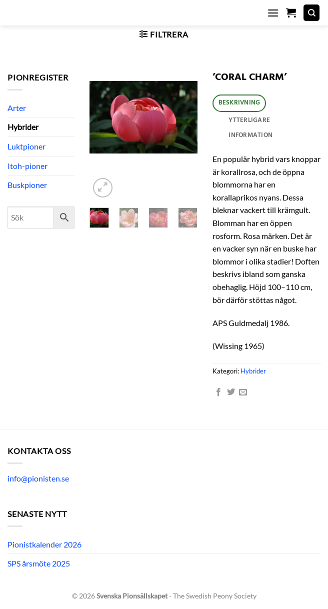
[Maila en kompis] (243, 392)
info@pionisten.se (38, 478)
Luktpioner (27, 146)
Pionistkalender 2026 (45, 544)
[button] (273, 12)
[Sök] (312, 12)
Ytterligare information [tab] (250, 128)
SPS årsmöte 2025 (39, 563)
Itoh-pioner (28, 165)
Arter (17, 107)
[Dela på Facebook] (218, 392)
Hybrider (23, 127)
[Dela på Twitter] (231, 392)
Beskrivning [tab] (239, 103)
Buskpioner (27, 185)
